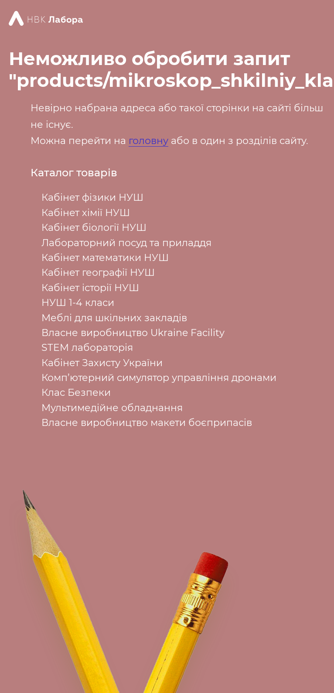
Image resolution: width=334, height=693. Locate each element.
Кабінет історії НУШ (90, 288)
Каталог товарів (74, 173)
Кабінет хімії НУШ (85, 213)
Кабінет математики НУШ (105, 258)
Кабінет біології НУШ (94, 227)
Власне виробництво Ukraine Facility (133, 333)
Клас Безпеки (76, 392)
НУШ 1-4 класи (77, 303)
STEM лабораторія (87, 347)
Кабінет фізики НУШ (92, 197)
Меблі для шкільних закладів (114, 318)
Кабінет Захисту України (102, 363)
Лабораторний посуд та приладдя (126, 243)
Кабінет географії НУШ (98, 272)
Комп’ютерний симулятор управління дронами (158, 378)
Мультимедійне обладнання (112, 408)
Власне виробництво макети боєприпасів (146, 423)
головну (148, 141)
